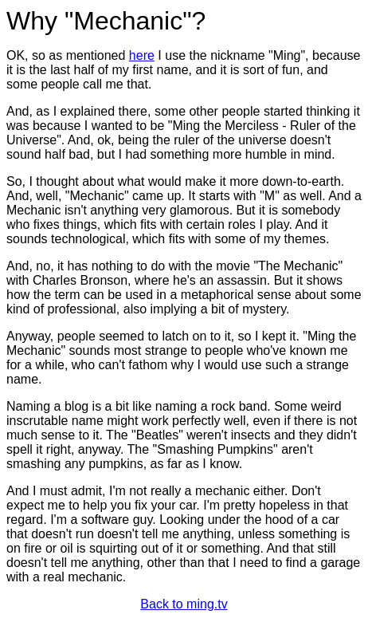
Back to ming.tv (183, 604)
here (142, 55)
